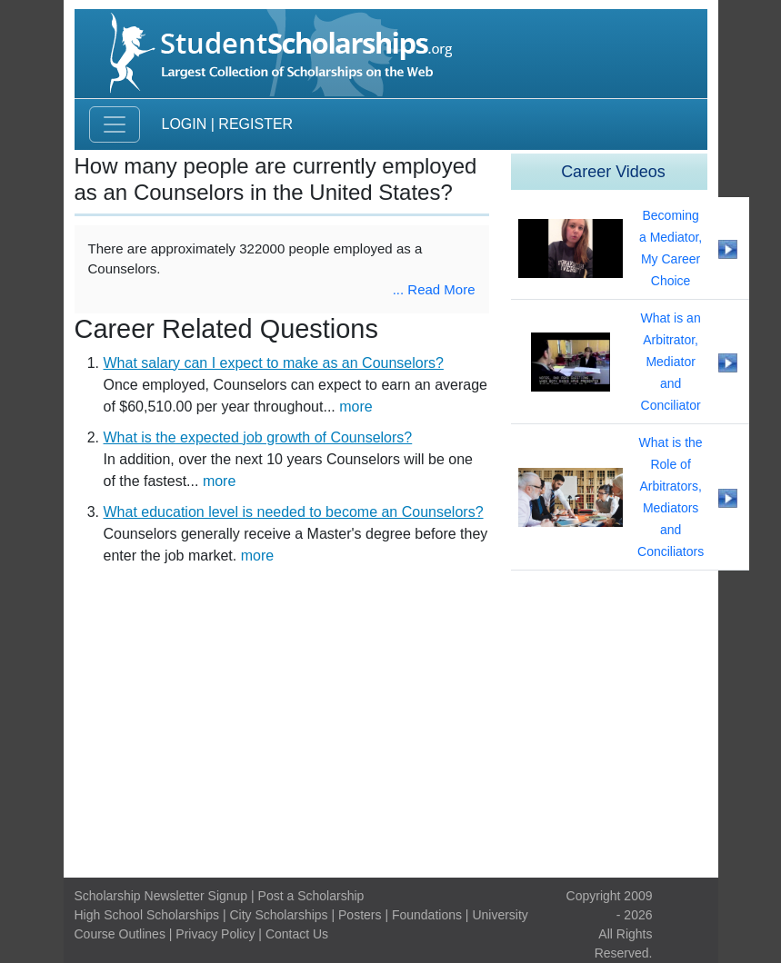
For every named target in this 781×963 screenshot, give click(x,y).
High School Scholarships (147, 915)
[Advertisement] (391, 727)
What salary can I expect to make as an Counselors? (274, 363)
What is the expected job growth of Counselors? (258, 437)
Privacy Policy (215, 934)
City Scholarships (278, 915)
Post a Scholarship (311, 896)
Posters (359, 915)
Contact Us (296, 934)
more (355, 406)
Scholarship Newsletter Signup (161, 896)
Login (184, 124)
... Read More (434, 289)
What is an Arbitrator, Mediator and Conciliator (671, 361)
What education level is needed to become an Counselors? (294, 512)
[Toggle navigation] (114, 124)
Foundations (427, 915)
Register (255, 124)
